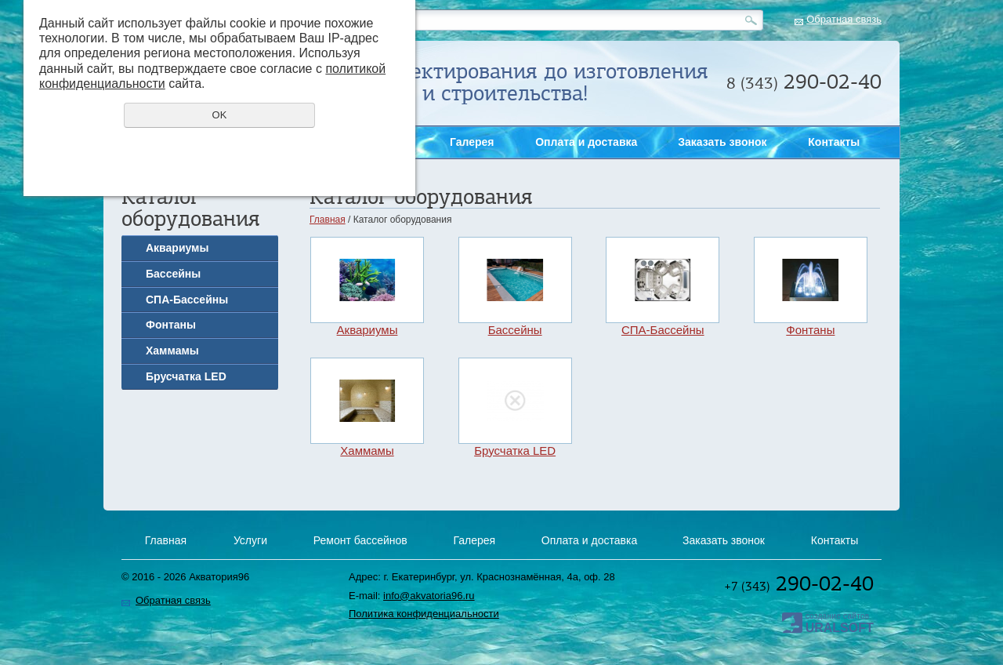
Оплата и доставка (586, 142)
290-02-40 (799, 583)
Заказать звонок (981, 228)
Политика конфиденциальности (424, 614)
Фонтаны (171, 324)
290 (804, 81)
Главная (328, 219)
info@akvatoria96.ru (429, 595)
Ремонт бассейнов (360, 540)
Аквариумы (177, 248)
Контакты (834, 142)
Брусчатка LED (186, 376)
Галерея (472, 142)
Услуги (250, 540)
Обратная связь (844, 19)
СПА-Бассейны (187, 299)
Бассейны (173, 273)
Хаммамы (172, 350)
